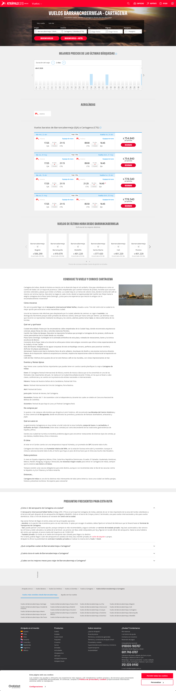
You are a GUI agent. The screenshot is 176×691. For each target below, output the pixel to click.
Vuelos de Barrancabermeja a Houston (63, 610)
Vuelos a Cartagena (86, 589)
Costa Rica (26, 642)
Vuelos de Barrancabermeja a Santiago (33, 604)
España (25, 631)
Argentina (26, 648)
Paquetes (57, 640)
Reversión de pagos (128, 640)
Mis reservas (126, 631)
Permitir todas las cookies (157, 676)
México (25, 650)
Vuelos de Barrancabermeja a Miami (33, 611)
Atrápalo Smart (59, 661)
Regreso (108, 28)
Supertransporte (93, 648)
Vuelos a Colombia (71, 589)
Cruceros (57, 642)
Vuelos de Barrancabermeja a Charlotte (93, 613)
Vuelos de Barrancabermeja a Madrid (62, 607)
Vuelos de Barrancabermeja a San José (33, 614)
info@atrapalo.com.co (133, 668)
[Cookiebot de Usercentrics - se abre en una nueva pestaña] (14, 686)
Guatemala (27, 645)
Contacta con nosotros (129, 637)
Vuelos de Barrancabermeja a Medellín (122, 616)
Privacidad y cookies (94, 642)
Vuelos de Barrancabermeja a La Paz (92, 604)
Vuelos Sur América (55, 589)
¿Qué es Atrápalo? (94, 631)
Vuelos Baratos (41, 589)
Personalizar (157, 682)
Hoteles (56, 634)
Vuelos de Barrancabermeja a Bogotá (122, 604)
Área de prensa (93, 634)
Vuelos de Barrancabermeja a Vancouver (93, 607)
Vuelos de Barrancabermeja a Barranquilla (124, 613)
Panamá (26, 640)
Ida (89, 28)
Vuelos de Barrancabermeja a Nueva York (64, 604)
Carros (56, 645)
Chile (25, 634)
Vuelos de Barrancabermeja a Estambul (93, 616)
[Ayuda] (163, 3)
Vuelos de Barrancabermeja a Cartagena (123, 610)
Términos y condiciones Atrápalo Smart (101, 640)
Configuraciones (36, 687)
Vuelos (56, 631)
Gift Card (57, 656)
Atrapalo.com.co (27, 589)
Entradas (57, 648)
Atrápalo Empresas (60, 658)
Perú (25, 637)
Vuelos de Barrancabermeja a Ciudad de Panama (34, 607)
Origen (36, 28)
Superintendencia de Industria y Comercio (102, 645)
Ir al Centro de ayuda (129, 634)
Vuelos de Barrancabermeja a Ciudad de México (63, 613)
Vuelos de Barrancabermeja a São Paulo (34, 617)
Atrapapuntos (59, 653)
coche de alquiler (98, 537)
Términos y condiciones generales (99, 637)
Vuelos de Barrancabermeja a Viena (62, 617)
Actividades (58, 650)
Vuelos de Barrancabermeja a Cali (121, 607)
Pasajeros (127, 28)
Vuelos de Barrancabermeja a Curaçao (92, 610)
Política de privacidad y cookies (93, 679)
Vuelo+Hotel (58, 637)
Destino (63, 28)
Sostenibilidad (92, 650)
